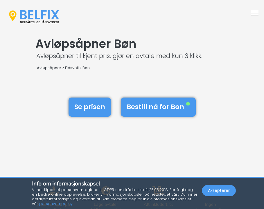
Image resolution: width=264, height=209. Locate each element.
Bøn (86, 67)
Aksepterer (219, 190)
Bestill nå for (158, 107)
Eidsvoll (72, 67)
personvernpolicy (56, 203)
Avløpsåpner (49, 67)
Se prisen (89, 106)
